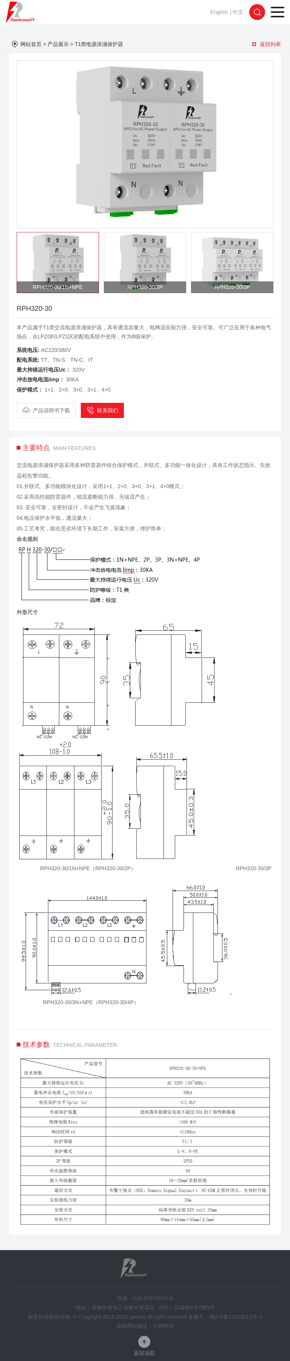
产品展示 (58, 44)
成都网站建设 (132, 1326)
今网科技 (163, 1326)
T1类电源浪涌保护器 (99, 44)
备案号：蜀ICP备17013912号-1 (225, 1317)
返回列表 (266, 44)
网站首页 (31, 44)
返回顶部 (144, 1353)
